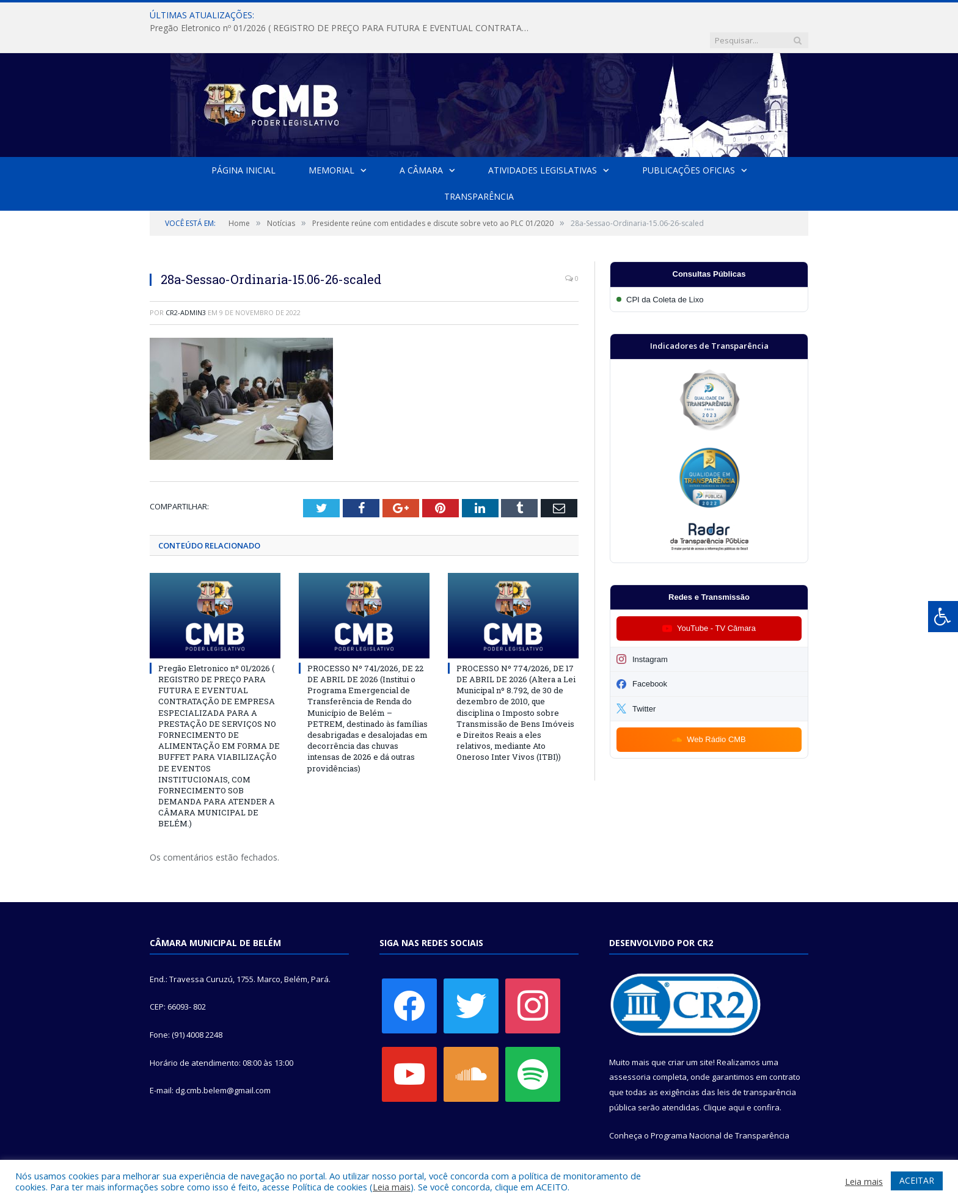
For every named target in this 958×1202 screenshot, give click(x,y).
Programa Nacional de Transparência (720, 1109)
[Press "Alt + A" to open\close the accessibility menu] (943, 616)
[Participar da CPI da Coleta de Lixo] (709, 274)
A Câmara (421, 145)
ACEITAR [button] (916, 1180)
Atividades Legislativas (542, 145)
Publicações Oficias (688, 145)
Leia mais (392, 1187)
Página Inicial (243, 145)
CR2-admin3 (186, 287)
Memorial (331, 145)
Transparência (479, 171)
